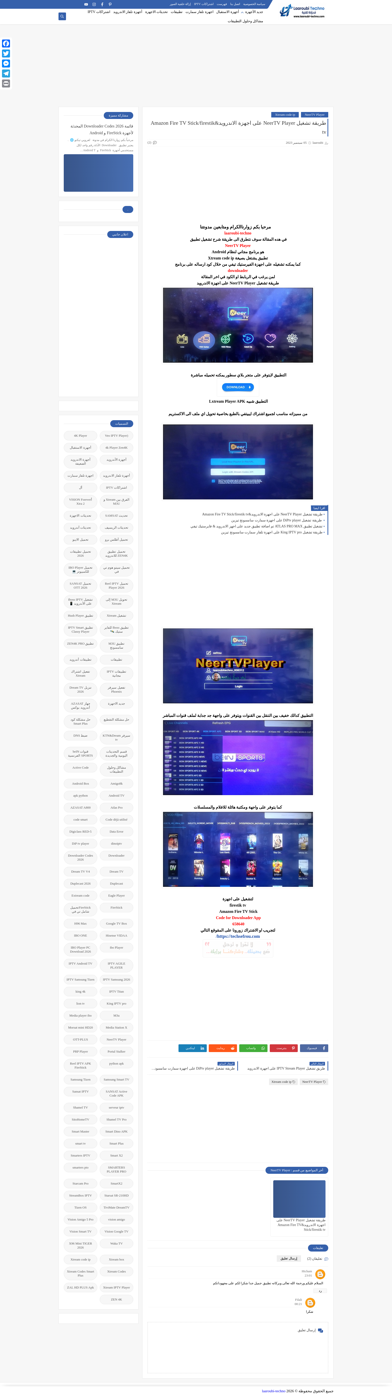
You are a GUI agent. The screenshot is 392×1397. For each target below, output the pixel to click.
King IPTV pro (116, 1003)
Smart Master (80, 1131)
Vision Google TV (116, 1231)
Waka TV (116, 1243)
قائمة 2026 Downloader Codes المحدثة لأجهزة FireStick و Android (101, 129)
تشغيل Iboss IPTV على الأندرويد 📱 (80, 601)
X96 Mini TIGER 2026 (80, 1245)
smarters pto (80, 1167)
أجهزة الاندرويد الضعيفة (80, 461)
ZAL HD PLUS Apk (80, 1287)
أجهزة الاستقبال (227, 12)
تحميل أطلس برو (116, 539)
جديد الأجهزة (254, 12)
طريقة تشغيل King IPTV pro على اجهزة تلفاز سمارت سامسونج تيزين (271, 532)
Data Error (116, 831)
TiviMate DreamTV (117, 1207)
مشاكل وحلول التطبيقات (245, 21)
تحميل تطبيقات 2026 (80, 553)
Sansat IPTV (80, 1091)
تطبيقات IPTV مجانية (116, 673)
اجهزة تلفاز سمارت (200, 12)
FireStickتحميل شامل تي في (80, 909)
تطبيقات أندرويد (80, 659)
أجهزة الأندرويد (116, 459)
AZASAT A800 (80, 807)
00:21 (298, 1304)
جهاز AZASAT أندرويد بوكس (80, 705)
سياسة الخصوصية (254, 4)
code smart (81, 819)
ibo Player (116, 947)
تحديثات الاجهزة (156, 12)
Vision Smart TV (81, 1231)
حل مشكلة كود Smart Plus (80, 721)
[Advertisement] (196, 68)
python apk (116, 1063)
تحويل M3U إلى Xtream (116, 601)
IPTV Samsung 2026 (116, 979)
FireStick (116, 907)
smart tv (80, 1143)
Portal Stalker (116, 1051)
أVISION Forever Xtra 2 (80, 501)
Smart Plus (117, 1143)
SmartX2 (116, 1183)
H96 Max (80, 923)
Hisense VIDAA (116, 935)
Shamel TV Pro (116, 1119)
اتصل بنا (235, 4)
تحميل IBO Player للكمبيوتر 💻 (80, 569)
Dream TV (117, 871)
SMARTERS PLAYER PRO (116, 1169)
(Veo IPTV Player (116, 435)
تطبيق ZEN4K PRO (80, 643)
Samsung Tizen (80, 1079)
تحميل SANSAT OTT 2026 (80, 585)
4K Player (80, 435)
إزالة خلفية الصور (180, 4)
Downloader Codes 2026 (80, 857)
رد (320, 1291)
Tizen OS (80, 1207)
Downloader (116, 855)
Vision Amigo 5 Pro (81, 1219)
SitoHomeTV (80, 1119)
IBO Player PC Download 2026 (80, 949)
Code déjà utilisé (116, 819)
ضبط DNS (81, 735)
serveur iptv (116, 1107)
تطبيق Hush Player (80, 615)
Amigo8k (116, 783)
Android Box (80, 783)
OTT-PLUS (80, 1039)
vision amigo (116, 1219)
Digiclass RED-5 (81, 831)
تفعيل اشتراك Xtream (80, 673)
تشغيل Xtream (116, 615)
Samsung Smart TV (116, 1079)
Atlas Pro (116, 807)
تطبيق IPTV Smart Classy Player (80, 629)
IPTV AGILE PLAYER (116, 965)
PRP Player (80, 1051)
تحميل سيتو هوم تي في (116, 569)
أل (80, 487)
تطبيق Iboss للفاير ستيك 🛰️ (116, 629)
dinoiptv (116, 843)
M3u (117, 1015)
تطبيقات (176, 12)
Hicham (307, 1271)
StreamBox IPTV (80, 1195)
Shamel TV (80, 1107)
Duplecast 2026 (80, 883)
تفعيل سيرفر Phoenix (116, 689)
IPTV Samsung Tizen (80, 979)
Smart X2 (116, 1155)
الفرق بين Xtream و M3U (117, 501)
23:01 (308, 1275)
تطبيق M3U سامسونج (116, 645)
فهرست (222, 4)
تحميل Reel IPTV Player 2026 (116, 585)
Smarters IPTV (80, 1155)
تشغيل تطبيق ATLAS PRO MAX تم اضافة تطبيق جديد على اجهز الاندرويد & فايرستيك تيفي (256, 526)
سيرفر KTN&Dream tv (116, 737)
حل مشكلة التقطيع (117, 719)
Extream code (81, 895)
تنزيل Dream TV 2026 (81, 689)
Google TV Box (116, 923)
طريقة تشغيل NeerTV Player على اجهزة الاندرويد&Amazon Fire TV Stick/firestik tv (262, 514)
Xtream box (116, 1259)
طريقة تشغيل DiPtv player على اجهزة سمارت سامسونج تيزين (276, 520)
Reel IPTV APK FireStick (80, 1065)
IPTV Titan (116, 991)
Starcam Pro (80, 1183)
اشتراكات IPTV (204, 4)
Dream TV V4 (80, 871)
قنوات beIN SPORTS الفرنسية (80, 753)
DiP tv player (80, 843)
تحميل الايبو (80, 539)
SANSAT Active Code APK (116, 1093)
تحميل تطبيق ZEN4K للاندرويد (116, 553)
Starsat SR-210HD (116, 1195)
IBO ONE (80, 935)
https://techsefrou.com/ (238, 936)
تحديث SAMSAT (116, 515)
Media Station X (116, 1027)
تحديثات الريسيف (116, 527)
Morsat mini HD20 (80, 1027)
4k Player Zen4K (117, 447)
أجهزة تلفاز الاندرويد (127, 12)
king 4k (80, 991)
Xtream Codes (116, 1271)
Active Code (80, 767)
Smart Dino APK (117, 1131)
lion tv (80, 1003)
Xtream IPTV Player (116, 1287)
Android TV (116, 795)
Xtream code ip (285, 114)
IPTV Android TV (80, 963)
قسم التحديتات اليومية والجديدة (116, 753)
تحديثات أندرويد (80, 527)
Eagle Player (116, 895)
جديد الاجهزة (116, 703)
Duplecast (116, 883)
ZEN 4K (116, 1299)
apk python (80, 795)
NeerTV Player (314, 114)
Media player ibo (81, 1015)
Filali (298, 1300)
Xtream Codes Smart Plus (80, 1273)
